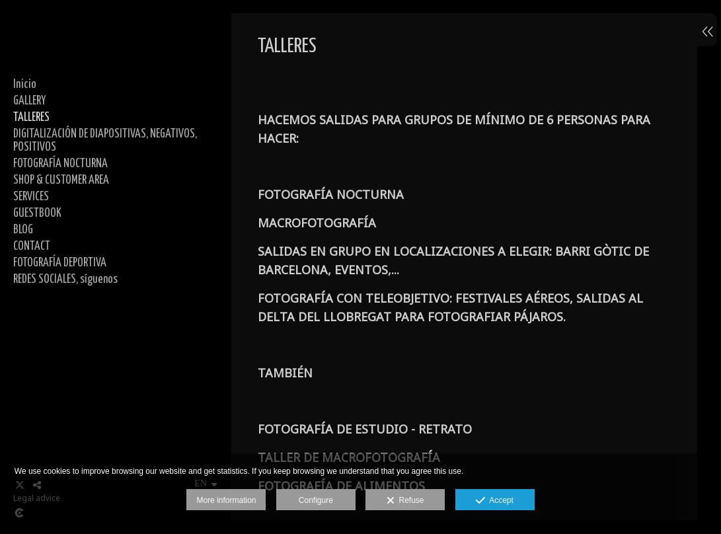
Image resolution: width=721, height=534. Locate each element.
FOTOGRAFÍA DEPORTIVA (59, 263)
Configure (316, 500)
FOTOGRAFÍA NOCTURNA (60, 164)
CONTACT (31, 246)
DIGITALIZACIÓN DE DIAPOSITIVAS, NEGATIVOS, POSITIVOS (105, 141)
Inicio (24, 85)
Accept (494, 501)
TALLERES (31, 118)
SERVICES (31, 197)
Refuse (405, 501)
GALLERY (29, 101)
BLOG (23, 230)
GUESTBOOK (37, 213)
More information (226, 500)
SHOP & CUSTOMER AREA (61, 180)
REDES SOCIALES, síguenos (65, 280)
